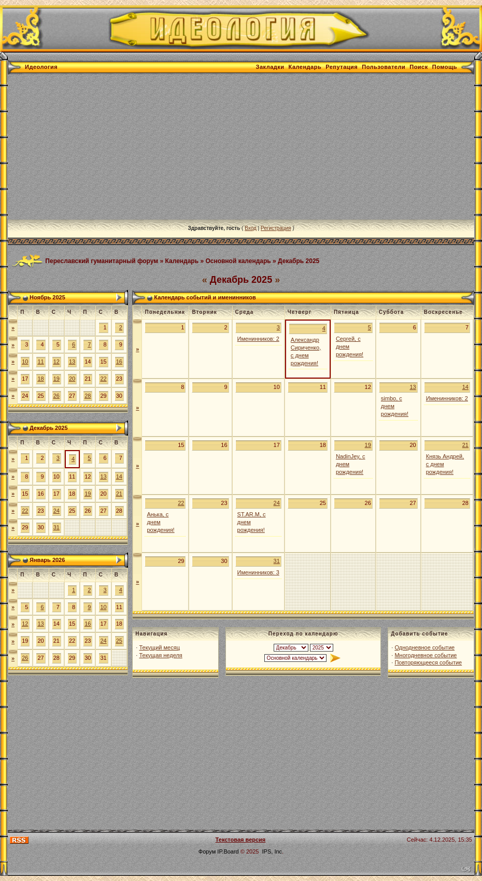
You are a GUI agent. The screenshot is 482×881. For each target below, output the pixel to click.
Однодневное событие (424, 647)
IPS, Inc (272, 851)
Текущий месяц (159, 647)
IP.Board (227, 851)
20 (72, 378)
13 (72, 361)
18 (40, 378)
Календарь (305, 67)
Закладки (270, 67)
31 (56, 527)
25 (119, 641)
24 (56, 511)
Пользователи (383, 67)
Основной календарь (238, 260)
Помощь (444, 67)
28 (87, 396)
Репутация (341, 67)
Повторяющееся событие (428, 662)
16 (119, 361)
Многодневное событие (425, 655)
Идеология (41, 67)
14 (119, 476)
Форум (207, 851)
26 (56, 396)
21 (119, 493)
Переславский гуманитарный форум (101, 260)
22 (103, 378)
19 (56, 378)
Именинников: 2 (258, 339)
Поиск (418, 67)
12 (56, 361)
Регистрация (276, 228)
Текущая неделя (160, 655)
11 (40, 361)
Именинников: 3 (258, 572)
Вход (251, 228)
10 (25, 361)
